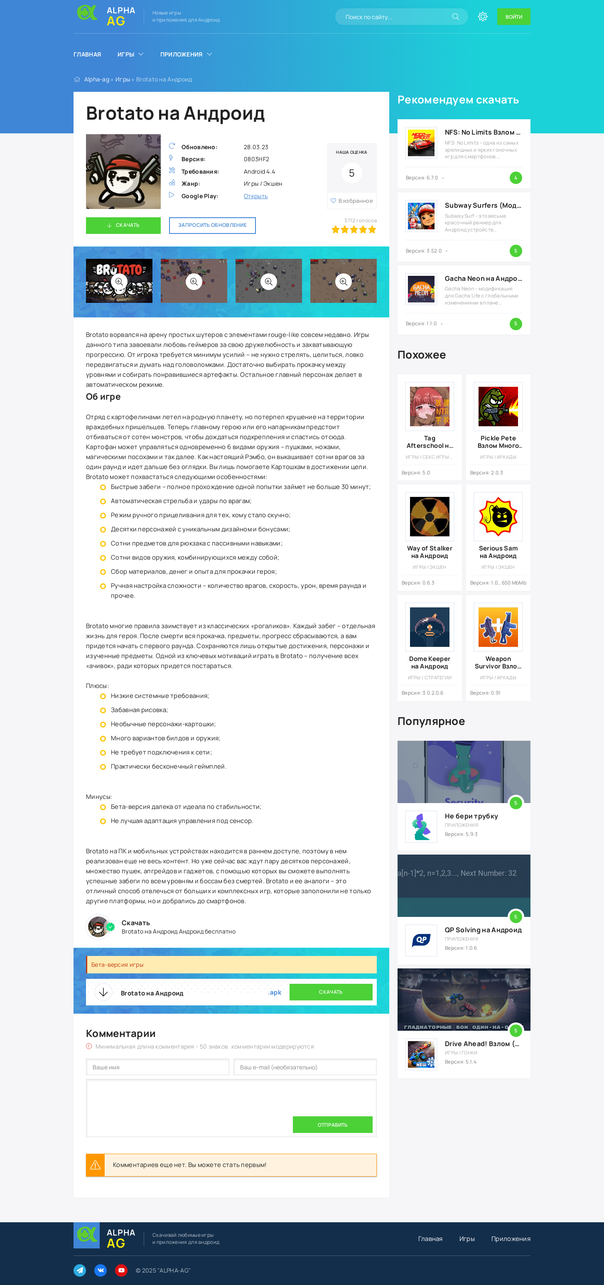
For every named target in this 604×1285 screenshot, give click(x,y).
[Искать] (455, 16)
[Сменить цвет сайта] (482, 16)
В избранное (356, 200)
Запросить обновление (212, 224)
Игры (126, 54)
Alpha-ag (96, 79)
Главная (87, 54)
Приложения (181, 54)
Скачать (128, 224)
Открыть (256, 196)
